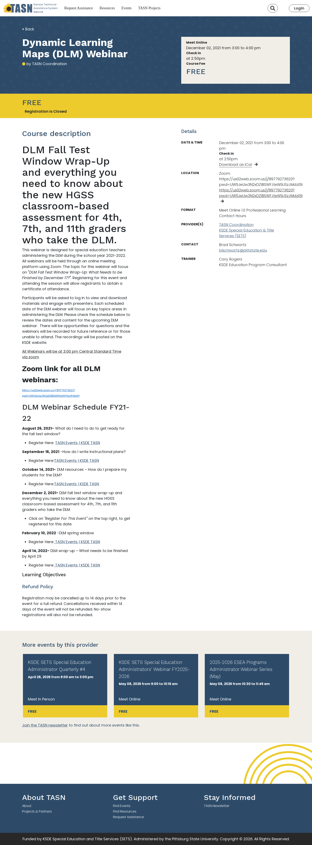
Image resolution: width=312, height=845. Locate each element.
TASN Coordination (236, 224)
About (26, 805)
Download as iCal (235, 164)
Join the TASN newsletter (45, 725)
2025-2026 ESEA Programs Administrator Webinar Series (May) (241, 669)
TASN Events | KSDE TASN (77, 442)
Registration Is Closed (46, 111)
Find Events (121, 805)
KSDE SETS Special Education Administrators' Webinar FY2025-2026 (154, 669)
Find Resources (124, 811)
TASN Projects (149, 8)
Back (28, 29)
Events (126, 8)
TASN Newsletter (216, 805)
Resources (107, 8)
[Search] (273, 8)
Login (299, 8)
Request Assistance (78, 8)
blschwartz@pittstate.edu (243, 250)
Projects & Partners (37, 811)
